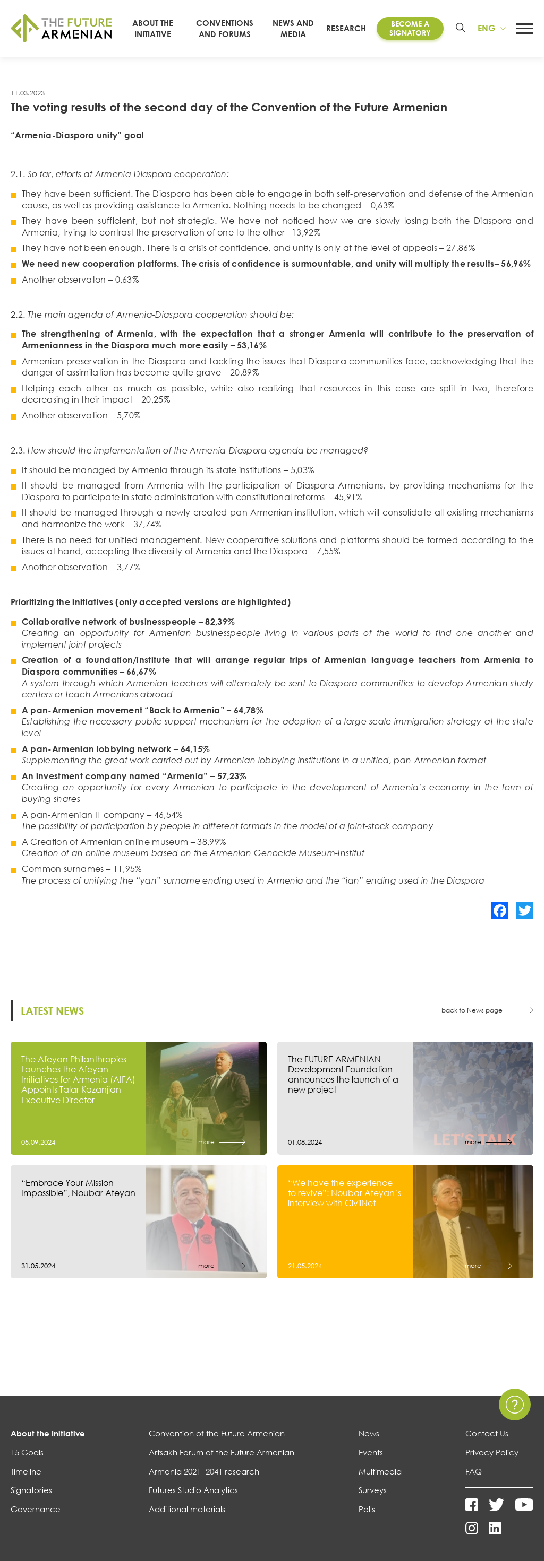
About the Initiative (48, 1433)
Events (371, 1452)
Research (346, 28)
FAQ (473, 1471)
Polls (367, 1509)
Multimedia (380, 1471)
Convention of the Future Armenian (217, 1433)
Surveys (373, 1490)
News (369, 1433)
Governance (36, 1509)
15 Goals (27, 1452)
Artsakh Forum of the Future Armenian (221, 1452)
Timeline (26, 1471)
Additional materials (187, 1509)
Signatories (31, 1490)
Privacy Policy (491, 1452)
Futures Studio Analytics (193, 1490)
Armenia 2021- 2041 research (204, 1471)
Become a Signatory (410, 28)
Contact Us (486, 1433)
